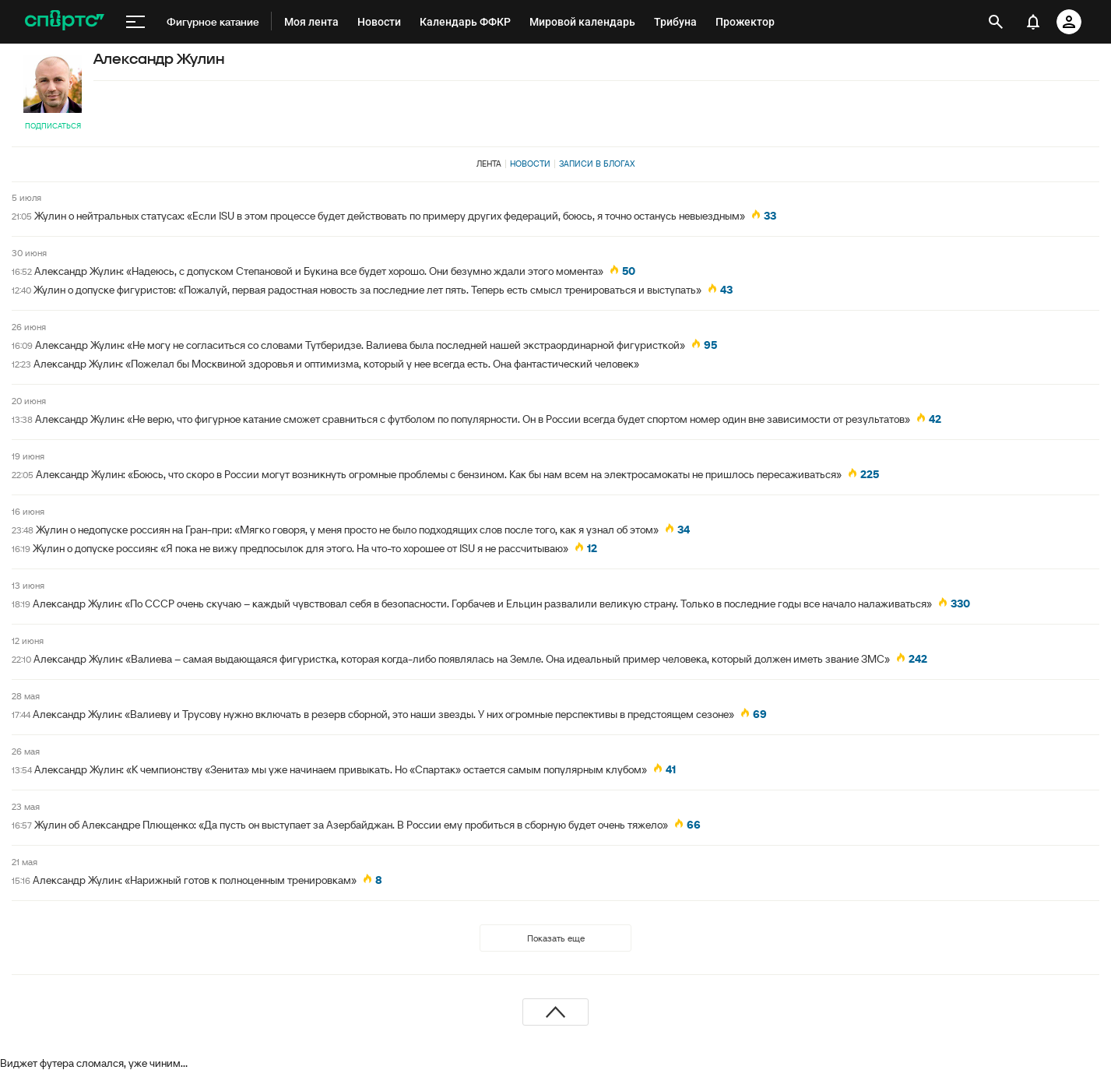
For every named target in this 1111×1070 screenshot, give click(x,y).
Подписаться (53, 126)
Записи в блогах (597, 163)
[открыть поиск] (995, 21)
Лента (488, 163)
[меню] (135, 21)
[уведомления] (1033, 21)
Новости (530, 163)
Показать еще (556, 938)
